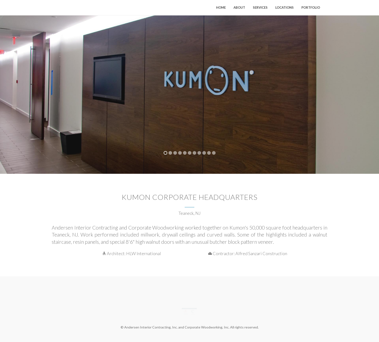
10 (209, 153)
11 (214, 153)
